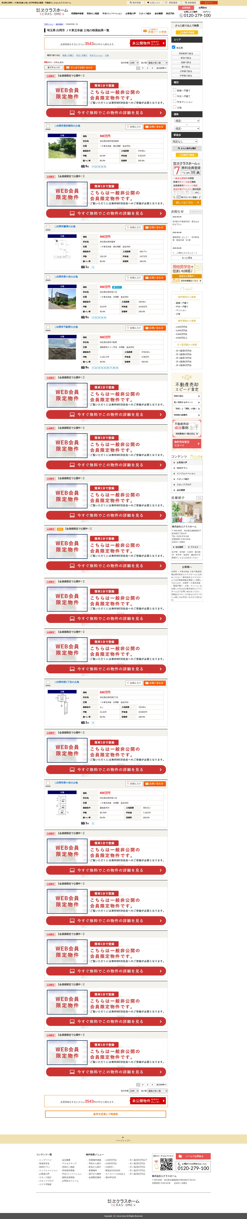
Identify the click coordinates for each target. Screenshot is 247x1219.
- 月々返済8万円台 (183, 361)
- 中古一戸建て (181, 306)
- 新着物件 (92, 1170)
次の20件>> (161, 68)
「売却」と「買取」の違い (185, 409)
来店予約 (170, 13)
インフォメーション (186, 473)
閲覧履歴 (171, 2)
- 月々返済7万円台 (183, 358)
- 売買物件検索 (94, 1160)
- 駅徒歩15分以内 (112, 1170)
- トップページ (45, 1160)
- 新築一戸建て (181, 303)
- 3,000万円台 (181, 334)
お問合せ (203, 7)
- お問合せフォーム (70, 1181)
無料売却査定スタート (181, 444)
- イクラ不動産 (45, 1184)
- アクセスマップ (69, 1163)
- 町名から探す (94, 1167)
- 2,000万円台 (181, 330)
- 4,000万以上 (181, 338)
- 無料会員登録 (68, 1177)
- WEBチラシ (44, 1167)
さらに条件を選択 (187, 148)
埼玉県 (177, 48)
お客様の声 (130, 13)
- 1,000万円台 (181, 327)
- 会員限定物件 (94, 1177)
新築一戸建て (68, 55)
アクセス (194, 547)
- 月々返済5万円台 (183, 351)
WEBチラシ (182, 468)
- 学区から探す (94, 1163)
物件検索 (135, 3)
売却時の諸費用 (180, 415)
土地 (107, 55)
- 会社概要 (65, 1160)
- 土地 (177, 314)
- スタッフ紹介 (45, 1177)
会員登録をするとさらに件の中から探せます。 (113, 43)
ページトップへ (123, 1141)
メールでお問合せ (194, 1156)
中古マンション (96, 55)
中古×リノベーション (112, 13)
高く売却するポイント (183, 402)
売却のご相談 (93, 13)
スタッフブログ (184, 484)
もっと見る (187, 258)
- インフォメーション (48, 1170)
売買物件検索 (77, 13)
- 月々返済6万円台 (183, 354)
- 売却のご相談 (68, 1167)
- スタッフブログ (46, 1181)
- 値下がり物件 (94, 1174)
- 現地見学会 (43, 1163)
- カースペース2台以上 (114, 1174)
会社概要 (159, 13)
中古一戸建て (82, 55)
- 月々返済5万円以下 (137, 1160)
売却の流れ (178, 396)
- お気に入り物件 (190, 12)
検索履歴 (190, 3)
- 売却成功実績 (68, 1170)
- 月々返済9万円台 (183, 365)
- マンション (180, 310)
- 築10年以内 (110, 1177)
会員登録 (186, 7)
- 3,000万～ (109, 1167)
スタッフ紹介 (145, 13)
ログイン (209, 3)
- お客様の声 (43, 1174)
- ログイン (206, 12)
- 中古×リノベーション (71, 1174)
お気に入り (153, 3)
